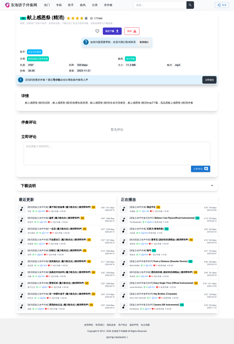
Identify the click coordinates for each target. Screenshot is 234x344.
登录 (221, 5)
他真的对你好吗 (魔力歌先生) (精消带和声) (70, 272)
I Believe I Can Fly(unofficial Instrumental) (174, 218)
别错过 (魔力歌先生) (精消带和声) (65, 250)
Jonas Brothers (136, 287)
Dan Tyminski (140, 298)
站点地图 (145, 325)
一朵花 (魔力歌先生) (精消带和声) (65, 228)
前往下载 (112, 31)
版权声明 (134, 325)
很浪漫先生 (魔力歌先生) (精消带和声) (67, 261)
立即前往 (209, 80)
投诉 (132, 31)
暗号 (149, 250)
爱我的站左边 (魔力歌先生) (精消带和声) (69, 304)
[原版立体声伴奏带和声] (141, 261)
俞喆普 (30, 265)
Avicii (132, 298)
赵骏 (29, 309)
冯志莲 (132, 233)
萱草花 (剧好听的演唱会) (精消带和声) (169, 239)
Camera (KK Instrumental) (166, 304)
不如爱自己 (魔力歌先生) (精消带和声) (67, 239)
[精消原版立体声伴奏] (38, 207)
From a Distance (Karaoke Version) (170, 261)
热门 (47, 5)
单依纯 (132, 244)
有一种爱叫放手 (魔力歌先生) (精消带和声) (70, 294)
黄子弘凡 (31, 287)
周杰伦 (132, 255)
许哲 (29, 211)
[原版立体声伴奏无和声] (141, 218)
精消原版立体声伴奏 (38, 59)
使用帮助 (88, 325)
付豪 (29, 276)
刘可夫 (30, 298)
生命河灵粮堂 (34, 52)
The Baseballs (135, 222)
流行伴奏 (130, 59)
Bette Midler (135, 265)
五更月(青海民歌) (155, 228)
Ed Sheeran (134, 309)
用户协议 (122, 325)
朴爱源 (30, 244)
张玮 (29, 255)
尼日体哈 (31, 233)
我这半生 (151, 207)
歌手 (71, 5)
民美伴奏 (152, 233)
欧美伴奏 (158, 222)
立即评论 (201, 169)
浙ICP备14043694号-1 (117, 337)
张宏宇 (30, 222)
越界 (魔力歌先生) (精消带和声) (64, 218)
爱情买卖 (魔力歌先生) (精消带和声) (66, 283)
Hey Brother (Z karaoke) (165, 294)
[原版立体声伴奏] (138, 207)
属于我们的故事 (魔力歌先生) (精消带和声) (70, 207)
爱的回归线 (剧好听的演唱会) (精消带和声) (172, 272)
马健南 (132, 211)
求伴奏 (108, 5)
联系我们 (144, 42)
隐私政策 (111, 325)
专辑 (59, 5)
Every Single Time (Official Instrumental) (173, 283)
